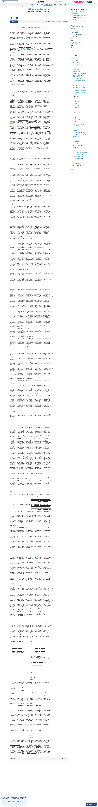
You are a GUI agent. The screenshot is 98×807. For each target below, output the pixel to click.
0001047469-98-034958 (77, 26)
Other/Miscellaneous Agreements (76, 43)
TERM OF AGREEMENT (78, 68)
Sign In (84, 1)
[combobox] (10, 2)
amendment (75, 32)
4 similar (83, 48)
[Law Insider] (49, 1)
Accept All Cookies (7, 804)
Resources (55, 4)
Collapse (64, 768)
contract (76, 45)
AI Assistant (33, 4)
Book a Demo (78, 1)
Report (64, 31)
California (12, 45)
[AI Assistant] (91, 804)
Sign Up (90, 1)
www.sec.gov (78, 38)
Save (48, 31)
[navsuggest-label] (10, 2)
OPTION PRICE (76, 69)
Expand (73, 76)
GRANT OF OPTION (76, 62)
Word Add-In (40, 4)
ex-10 (80, 23)
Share (53, 31)
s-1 (79, 28)
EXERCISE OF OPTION (77, 71)
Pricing (65, 4)
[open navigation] (94, 2)
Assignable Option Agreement (24, 86)
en (77, 36)
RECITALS (73, 58)
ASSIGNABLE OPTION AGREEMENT (38, 37)
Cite (58, 31)
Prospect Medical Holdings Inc (79, 21)
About (60, 4)
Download (14, 31)
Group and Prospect (78, 64)
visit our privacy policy (17, 801)
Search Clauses (48, 4)
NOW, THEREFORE (75, 60)
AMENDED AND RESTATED (20, 37)
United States (79, 17)
